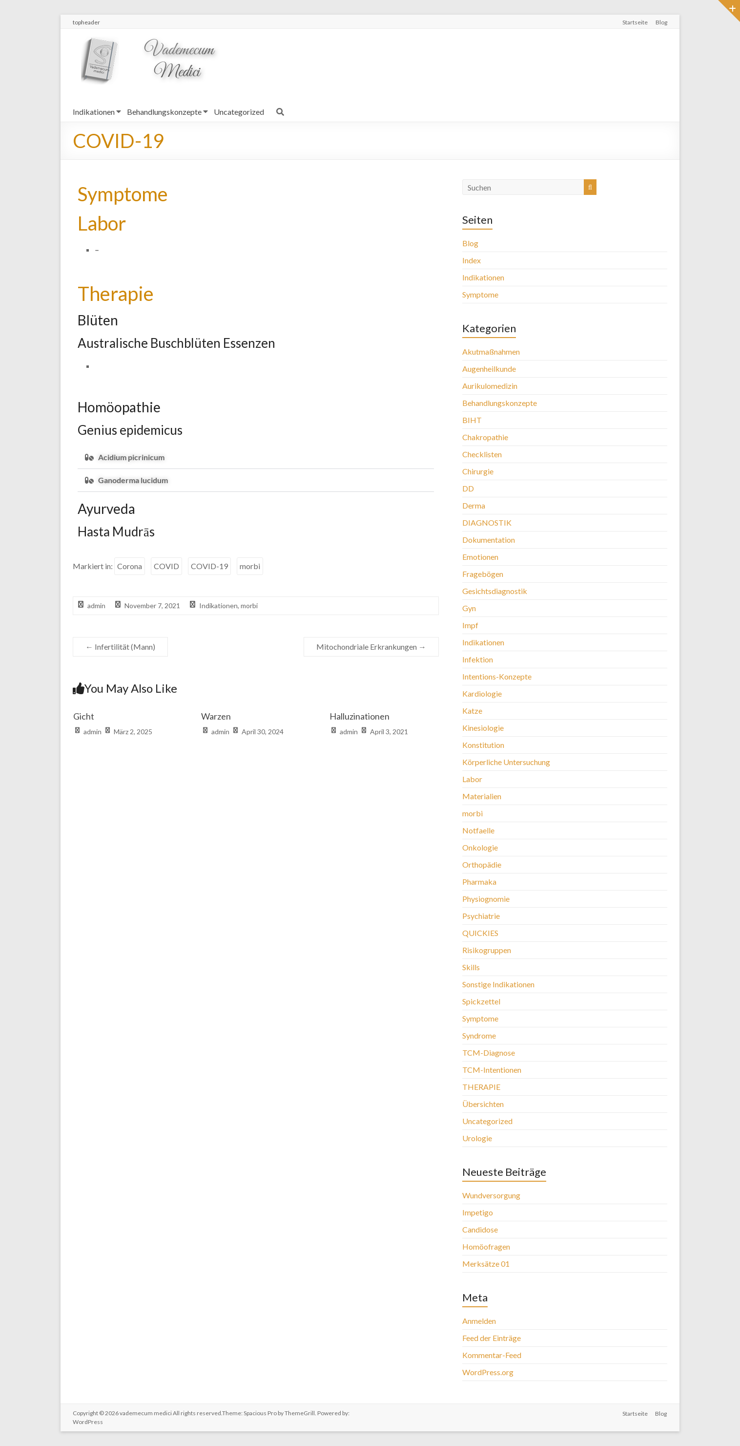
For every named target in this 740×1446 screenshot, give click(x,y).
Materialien (481, 796)
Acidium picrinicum (131, 457)
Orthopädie (481, 864)
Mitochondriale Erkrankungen (371, 646)
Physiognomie (486, 898)
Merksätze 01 (486, 1263)
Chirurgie (477, 471)
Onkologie (480, 847)
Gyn (469, 608)
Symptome (480, 294)
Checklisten (482, 454)
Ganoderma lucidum (133, 480)
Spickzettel (481, 1001)
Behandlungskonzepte (164, 111)
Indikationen (94, 111)
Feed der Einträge (491, 1337)
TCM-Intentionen (491, 1069)
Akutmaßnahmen (491, 351)
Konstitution (483, 744)
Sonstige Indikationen (498, 984)
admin (96, 605)
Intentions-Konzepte (497, 676)
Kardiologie (482, 693)
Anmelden (479, 1320)
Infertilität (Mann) (120, 646)
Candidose (480, 1229)
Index (471, 260)
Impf (470, 625)
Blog (661, 22)
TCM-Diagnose (488, 1052)
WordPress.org (488, 1372)
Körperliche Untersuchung (506, 761)
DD (468, 488)
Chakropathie (485, 437)
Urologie (477, 1138)
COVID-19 (209, 566)
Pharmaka (479, 881)
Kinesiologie (483, 727)
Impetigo (477, 1212)
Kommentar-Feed (491, 1355)
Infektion (477, 659)
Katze (472, 710)
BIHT (472, 420)
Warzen (216, 716)
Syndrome (479, 1035)
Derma (473, 505)
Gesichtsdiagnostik (494, 590)
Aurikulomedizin (489, 385)
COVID (166, 566)
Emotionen (480, 556)
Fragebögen (482, 573)
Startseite (635, 22)
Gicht (83, 716)
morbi (250, 566)
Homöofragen (486, 1246)
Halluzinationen (359, 716)
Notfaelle (478, 830)
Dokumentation (488, 539)
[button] (256, 457)
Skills (471, 967)
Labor (472, 779)
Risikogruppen (486, 950)
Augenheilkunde (489, 368)
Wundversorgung (491, 1195)
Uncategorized (239, 111)
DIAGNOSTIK (487, 522)
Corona (129, 566)
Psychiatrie (481, 915)
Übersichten (483, 1103)
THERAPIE (481, 1086)
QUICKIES (480, 932)
